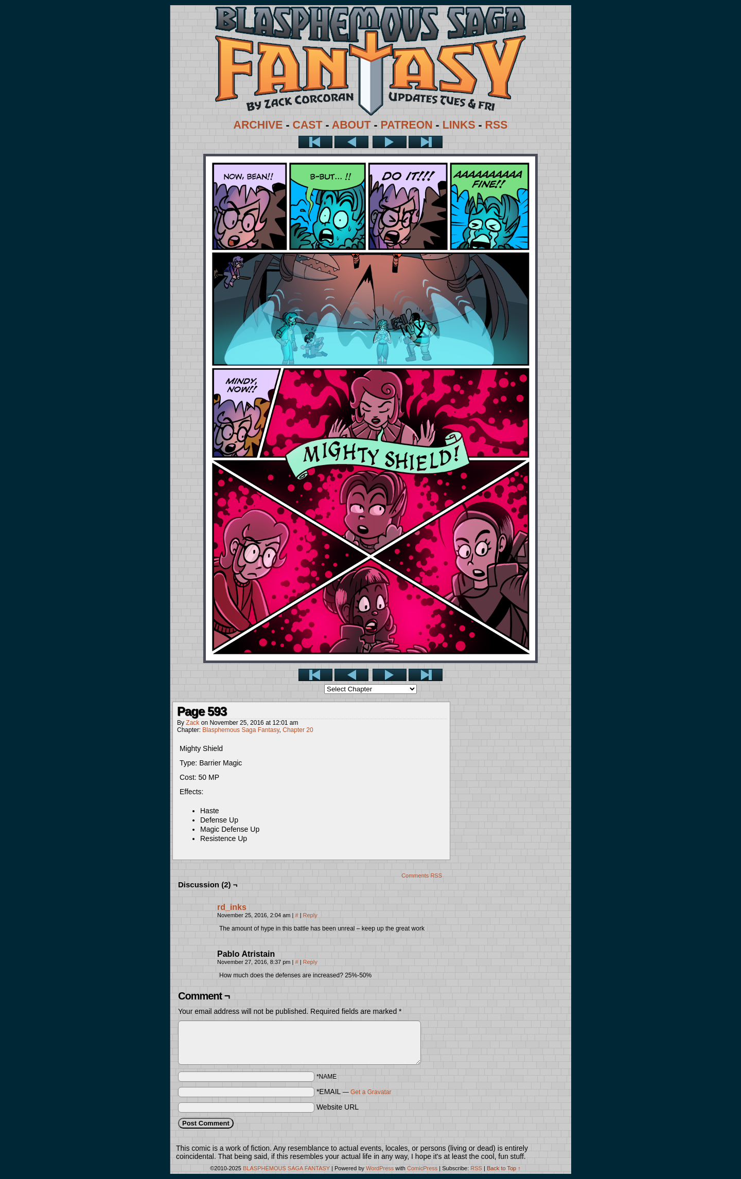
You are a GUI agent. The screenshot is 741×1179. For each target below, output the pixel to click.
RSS (496, 125)
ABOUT (351, 125)
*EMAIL (354, 1091)
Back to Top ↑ (504, 1168)
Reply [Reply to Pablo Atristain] (310, 962)
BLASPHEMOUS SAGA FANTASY (286, 1168)
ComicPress (422, 1168)
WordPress (380, 1168)
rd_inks (231, 907)
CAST (308, 125)
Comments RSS (421, 875)
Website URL (337, 1107)
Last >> (426, 142)
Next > (390, 142)
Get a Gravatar (370, 1092)
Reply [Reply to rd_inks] (310, 915)
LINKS (459, 125)
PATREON (407, 125)
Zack (192, 722)
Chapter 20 (298, 730)
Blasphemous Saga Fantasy (240, 730)
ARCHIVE (258, 125)
